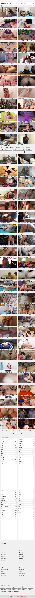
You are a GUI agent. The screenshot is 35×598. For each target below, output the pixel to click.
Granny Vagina (3, 554)
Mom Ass (3, 567)
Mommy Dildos (18, 147)
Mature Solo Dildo (15, 149)
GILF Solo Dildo (3, 589)
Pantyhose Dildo (19, 587)
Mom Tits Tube (3, 565)
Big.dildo (6, 147)
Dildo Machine (9, 589)
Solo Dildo (8, 587)
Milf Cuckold (3, 577)
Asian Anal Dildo (22, 149)
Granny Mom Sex (4, 550)
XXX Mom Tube (3, 558)
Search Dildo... (10, 149)
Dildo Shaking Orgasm (10, 591)
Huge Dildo (30, 587)
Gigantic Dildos (28, 147)
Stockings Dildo (13, 587)
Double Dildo (30, 589)
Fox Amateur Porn (4, 575)
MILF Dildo (19, 589)
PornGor (2, 580)
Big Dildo (23, 147)
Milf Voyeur (3, 560)
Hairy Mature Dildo (3, 149)
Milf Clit (2, 147)
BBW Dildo (16, 591)
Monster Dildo (14, 589)
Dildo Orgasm (25, 587)
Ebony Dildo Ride (3, 591)
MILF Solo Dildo (3, 587)
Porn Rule (3, 552)
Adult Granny (3, 545)
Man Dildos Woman (11, 147)
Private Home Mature (4, 569)
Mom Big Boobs (3, 556)
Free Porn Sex (3, 562)
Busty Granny (3, 573)
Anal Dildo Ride (24, 589)
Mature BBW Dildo (28, 149)
